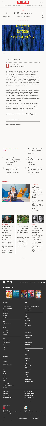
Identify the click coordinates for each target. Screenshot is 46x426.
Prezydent (5, 334)
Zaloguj (41, 2)
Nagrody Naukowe (28, 310)
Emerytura (5, 361)
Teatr (4, 380)
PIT (3, 358)
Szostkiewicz (27, 320)
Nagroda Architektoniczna (8, 385)
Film (4, 375)
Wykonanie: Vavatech (35, 418)
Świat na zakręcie (28, 335)
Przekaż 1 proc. (28, 365)
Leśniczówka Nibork (35, 417)
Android (6, 410)
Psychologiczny (28, 341)
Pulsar (26, 305)
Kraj (4, 321)
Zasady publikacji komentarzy (30, 393)
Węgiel (4, 359)
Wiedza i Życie (6, 312)
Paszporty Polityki (7, 383)
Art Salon (5, 387)
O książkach (27, 337)
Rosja (4, 348)
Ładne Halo (25, 418)
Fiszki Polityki (27, 410)
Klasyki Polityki (28, 369)
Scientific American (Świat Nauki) (32, 306)
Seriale (4, 377)
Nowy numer (5, 302)
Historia (26, 362)
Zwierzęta (27, 371)
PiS (3, 325)
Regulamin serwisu (28, 391)
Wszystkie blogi (28, 325)
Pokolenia (27, 350)
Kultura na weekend (29, 334)
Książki (23, 10)
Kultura (4, 369)
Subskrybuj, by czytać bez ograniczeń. (17, 66)
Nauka (26, 302)
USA (4, 344)
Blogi (26, 314)
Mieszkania (5, 356)
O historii (27, 339)
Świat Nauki (5, 313)
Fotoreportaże (28, 360)
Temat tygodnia (28, 332)
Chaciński (27, 322)
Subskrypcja (32, 282)
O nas (26, 377)
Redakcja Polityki (6, 391)
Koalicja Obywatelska (7, 324)
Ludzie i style (27, 358)
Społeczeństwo (28, 364)
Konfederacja (5, 332)
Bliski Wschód (6, 346)
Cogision (22, 418)
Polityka (4, 305)
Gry (3, 382)
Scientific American (7, 310)
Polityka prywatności (28, 395)
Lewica (4, 327)
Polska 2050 (5, 330)
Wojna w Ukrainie (6, 341)
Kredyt (4, 363)
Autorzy (26, 374)
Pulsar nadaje (28, 346)
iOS (3, 410)
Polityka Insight (20, 417)
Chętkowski (27, 324)
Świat (4, 338)
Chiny (4, 349)
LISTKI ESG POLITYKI (7, 365)
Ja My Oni (5, 315)
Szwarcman (27, 318)
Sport (26, 367)
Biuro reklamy (5, 393)
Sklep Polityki (28, 379)
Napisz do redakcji (6, 395)
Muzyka (4, 373)
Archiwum (27, 372)
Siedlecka (27, 317)
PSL (4, 329)
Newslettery (27, 357)
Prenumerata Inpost (23, 282)
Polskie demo (27, 344)
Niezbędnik (5, 317)
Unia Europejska (6, 342)
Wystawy (5, 378)
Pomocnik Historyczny (7, 308)
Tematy (26, 376)
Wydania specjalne (7, 306)
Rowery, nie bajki (28, 342)
